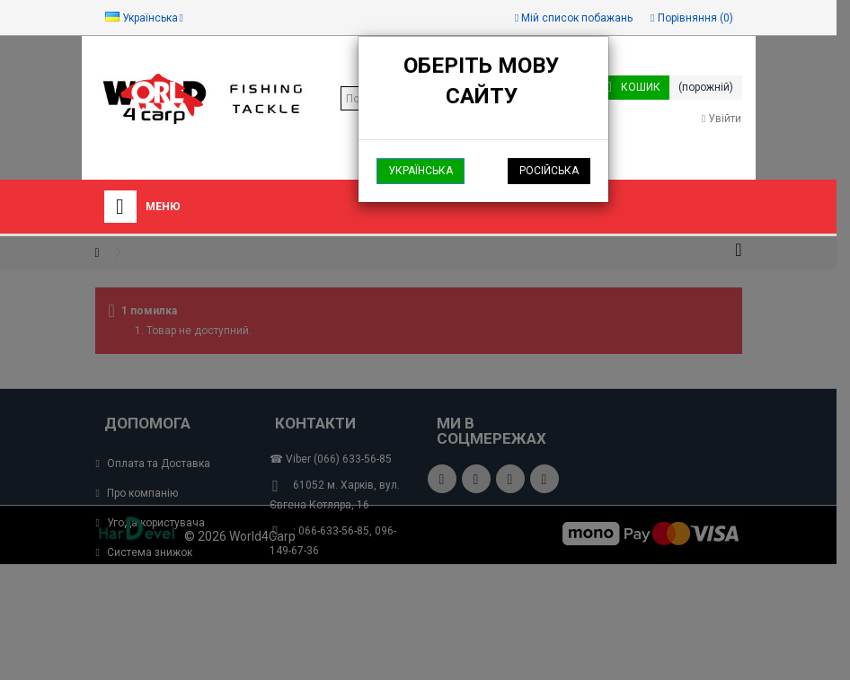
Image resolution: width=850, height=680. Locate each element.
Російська (549, 170)
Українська (420, 170)
